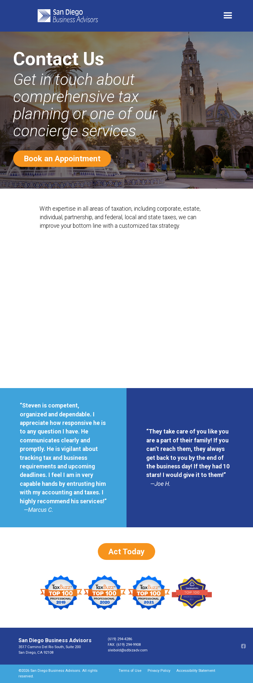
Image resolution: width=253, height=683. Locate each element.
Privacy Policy (159, 671)
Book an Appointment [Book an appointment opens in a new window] (62, 158)
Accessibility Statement (195, 671)
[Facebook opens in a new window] (243, 646)
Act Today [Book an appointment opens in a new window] (126, 551)
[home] (126, 15)
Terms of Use (130, 671)
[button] (228, 16)
